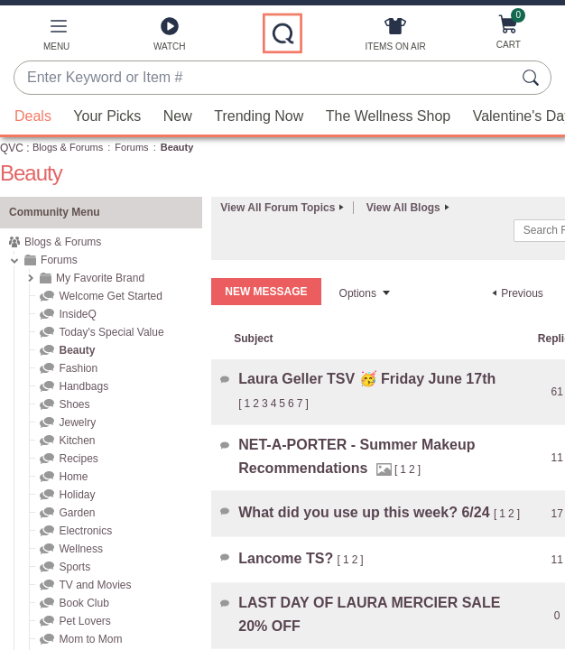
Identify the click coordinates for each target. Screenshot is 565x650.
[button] (56, 37)
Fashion (78, 368)
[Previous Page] (515, 293)
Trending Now (258, 116)
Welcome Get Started (110, 296)
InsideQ (77, 314)
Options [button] (357, 293)
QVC (11, 148)
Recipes (78, 458)
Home (73, 476)
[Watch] (169, 37)
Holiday (77, 494)
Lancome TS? (287, 558)
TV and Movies (95, 585)
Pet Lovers (84, 621)
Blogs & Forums (67, 147)
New (177, 116)
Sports (74, 567)
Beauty (77, 350)
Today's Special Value (111, 332)
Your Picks (107, 116)
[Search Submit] (533, 77)
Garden (77, 512)
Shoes (74, 404)
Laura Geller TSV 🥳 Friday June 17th (367, 378)
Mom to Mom (90, 639)
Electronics (85, 531)
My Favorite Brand (100, 278)
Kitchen (77, 440)
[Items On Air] (396, 37)
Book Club (83, 603)
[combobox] (264, 78)
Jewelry (77, 422)
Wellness (80, 549)
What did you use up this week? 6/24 (366, 512)
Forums (131, 147)
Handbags (83, 386)
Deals (32, 116)
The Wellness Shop (388, 116)
